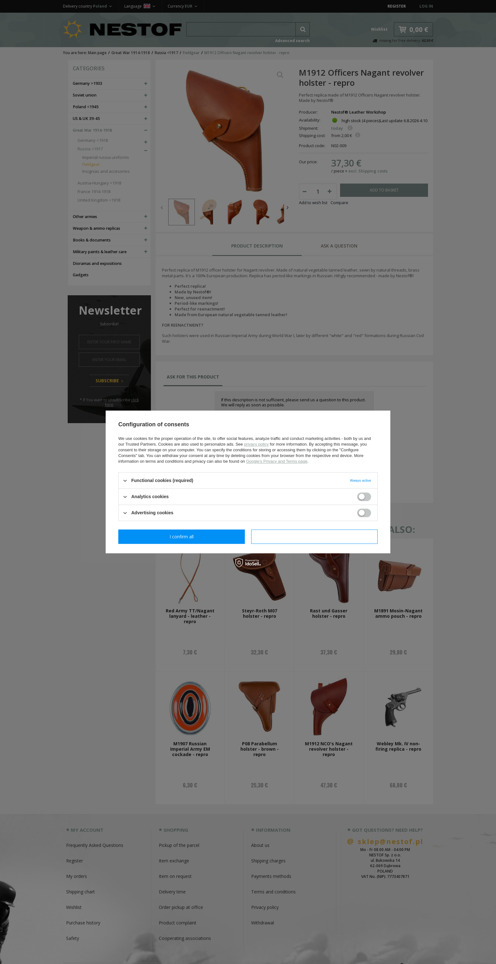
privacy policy (256, 444)
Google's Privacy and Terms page (276, 461)
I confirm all (314, 537)
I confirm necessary (182, 537)
